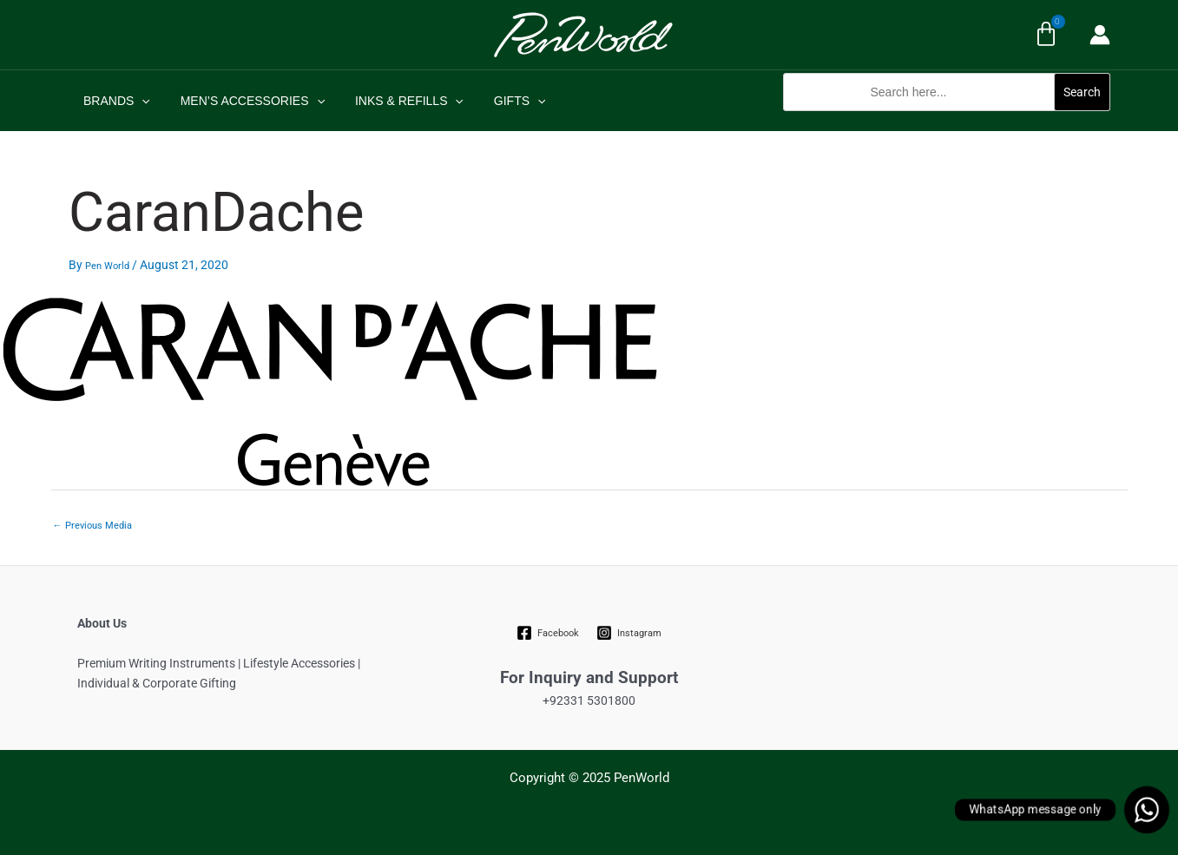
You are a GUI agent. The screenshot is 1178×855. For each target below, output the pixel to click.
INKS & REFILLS (393, 100)
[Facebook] (547, 633)
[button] (946, 120)
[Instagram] (629, 633)
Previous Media (92, 525)
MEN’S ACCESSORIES (243, 100)
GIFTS (498, 100)
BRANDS (114, 100)
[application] (139, 100)
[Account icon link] (1099, 34)
